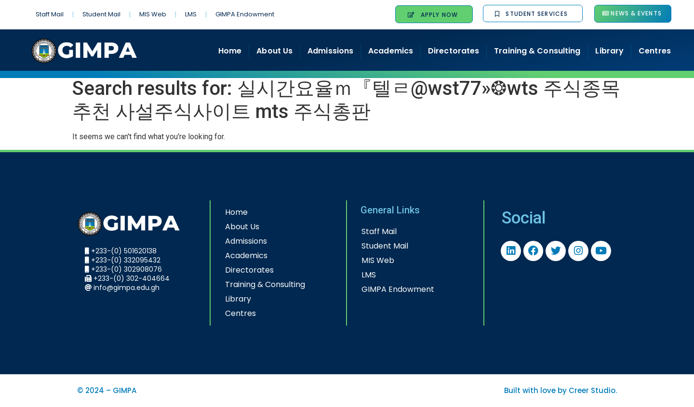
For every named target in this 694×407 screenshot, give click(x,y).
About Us (274, 50)
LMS (191, 14)
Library (609, 50)
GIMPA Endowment (244, 14)
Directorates (453, 50)
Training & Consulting (537, 50)
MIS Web (152, 14)
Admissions (330, 50)
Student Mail (101, 14)
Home (229, 50)
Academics (390, 50)
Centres (655, 50)
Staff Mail (50, 14)
